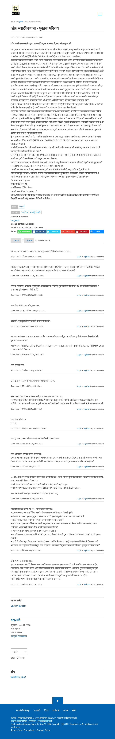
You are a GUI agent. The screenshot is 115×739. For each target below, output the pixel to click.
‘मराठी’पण (24, 212)
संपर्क (50, 721)
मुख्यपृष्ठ (21, 22)
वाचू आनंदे (15, 220)
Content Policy (43, 730)
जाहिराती (55, 710)
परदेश (32, 212)
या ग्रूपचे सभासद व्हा (19, 636)
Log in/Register (18, 606)
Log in (17, 240)
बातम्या (65, 710)
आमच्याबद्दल (42, 721)
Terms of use (16, 730)
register (34, 240)
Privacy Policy (30, 730)
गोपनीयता (33, 721)
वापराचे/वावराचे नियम (19, 721)
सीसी (74, 710)
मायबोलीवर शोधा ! (18, 677)
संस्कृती (21, 206)
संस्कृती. (38, 212)
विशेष (46, 710)
